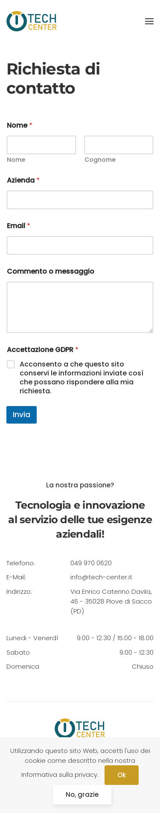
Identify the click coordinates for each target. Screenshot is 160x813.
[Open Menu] (149, 21)
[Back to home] (32, 21)
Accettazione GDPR (43, 350)
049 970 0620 (91, 562)
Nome (16, 159)
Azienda (23, 180)
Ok (121, 774)
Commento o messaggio (50, 271)
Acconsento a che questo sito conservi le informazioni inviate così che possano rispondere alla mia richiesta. (81, 377)
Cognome (100, 159)
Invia (21, 414)
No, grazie (82, 794)
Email (18, 226)
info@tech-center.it (101, 577)
